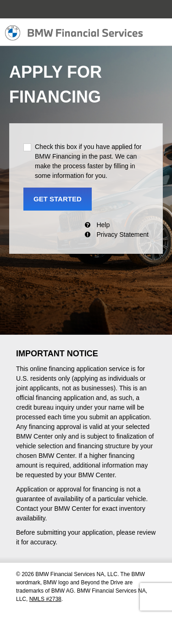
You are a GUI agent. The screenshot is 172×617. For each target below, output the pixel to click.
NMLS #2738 (45, 599)
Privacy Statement (122, 234)
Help (103, 225)
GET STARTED (57, 199)
